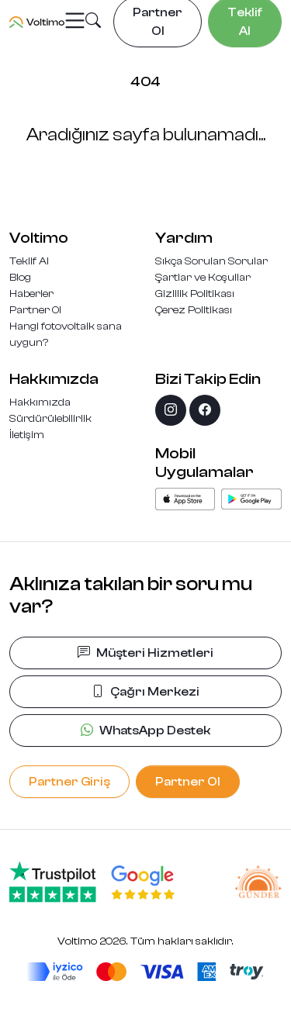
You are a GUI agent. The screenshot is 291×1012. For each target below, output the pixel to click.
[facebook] (204, 410)
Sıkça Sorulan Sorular (211, 261)
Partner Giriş (69, 782)
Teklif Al (29, 261)
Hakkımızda (40, 402)
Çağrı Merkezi (145, 691)
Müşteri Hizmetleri (145, 653)
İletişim (26, 435)
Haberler (31, 294)
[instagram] (170, 410)
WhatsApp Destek (145, 730)
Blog (20, 277)
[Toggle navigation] (75, 21)
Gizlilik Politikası (194, 294)
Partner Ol (35, 310)
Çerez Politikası (193, 310)
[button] (93, 22)
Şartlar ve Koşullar (203, 277)
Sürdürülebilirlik (50, 419)
